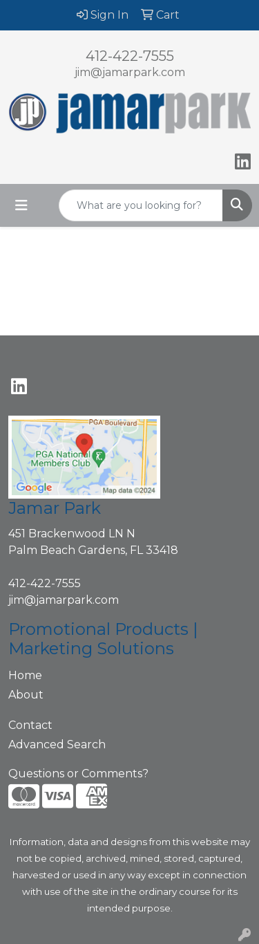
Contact (30, 725)
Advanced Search (57, 744)
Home (25, 675)
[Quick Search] (141, 205)
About (26, 694)
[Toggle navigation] (21, 205)
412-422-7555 (130, 56)
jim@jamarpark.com (130, 72)
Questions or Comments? (78, 773)
